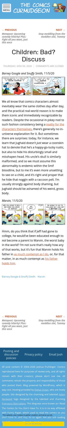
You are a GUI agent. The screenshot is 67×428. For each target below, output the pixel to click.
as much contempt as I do (31, 254)
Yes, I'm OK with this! (33, 424)
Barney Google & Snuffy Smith (18, 276)
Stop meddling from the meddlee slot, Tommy (52, 35)
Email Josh (56, 354)
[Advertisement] (30, 300)
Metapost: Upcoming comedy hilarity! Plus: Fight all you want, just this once (15, 38)
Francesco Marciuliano (14, 403)
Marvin (41, 276)
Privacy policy (33, 354)
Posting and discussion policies (11, 354)
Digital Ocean (41, 389)
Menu (6, 9)
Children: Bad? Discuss (33, 55)
